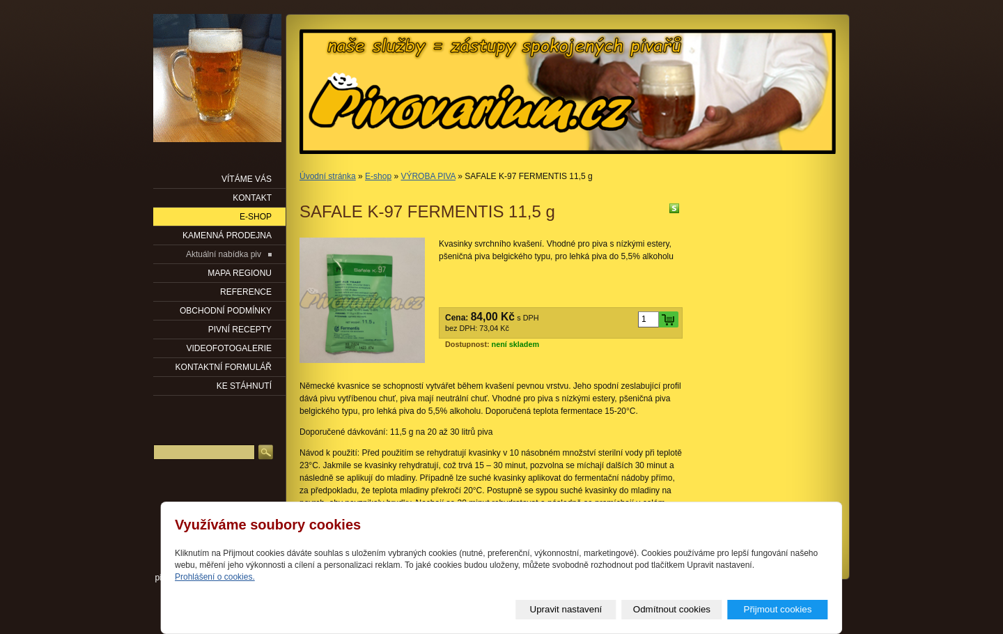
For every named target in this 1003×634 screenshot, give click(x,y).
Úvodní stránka (328, 176)
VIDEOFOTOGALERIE (229, 348)
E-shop (378, 176)
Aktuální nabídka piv (223, 254)
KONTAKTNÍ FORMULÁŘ (224, 367)
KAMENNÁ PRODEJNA (227, 235)
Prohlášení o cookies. (215, 577)
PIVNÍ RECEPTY (240, 329)
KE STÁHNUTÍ (244, 386)
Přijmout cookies (778, 609)
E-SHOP (256, 217)
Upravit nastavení (566, 609)
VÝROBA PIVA (428, 176)
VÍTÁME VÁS (246, 179)
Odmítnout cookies (671, 609)
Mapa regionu (240, 273)
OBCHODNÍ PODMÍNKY (226, 311)
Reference (246, 292)
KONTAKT (252, 198)
